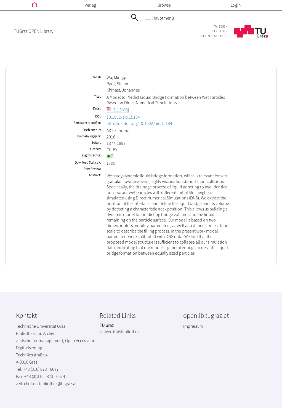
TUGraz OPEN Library (33, 31)
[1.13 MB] (118, 110)
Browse (164, 5)
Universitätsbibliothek (119, 331)
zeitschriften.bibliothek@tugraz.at (46, 383)
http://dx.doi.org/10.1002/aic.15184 (139, 123)
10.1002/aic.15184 (123, 117)
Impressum (193, 326)
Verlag (90, 5)
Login (236, 5)
